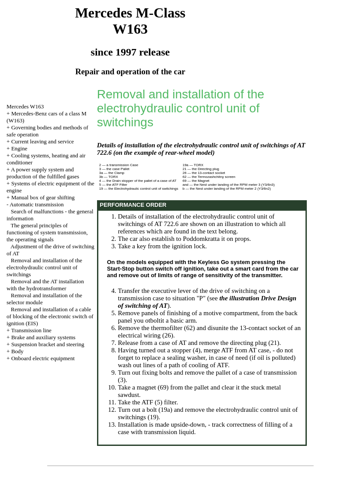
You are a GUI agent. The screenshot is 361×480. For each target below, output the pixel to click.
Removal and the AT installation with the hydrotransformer (45, 285)
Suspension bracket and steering (47, 344)
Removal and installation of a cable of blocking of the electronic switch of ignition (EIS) (50, 316)
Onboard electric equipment (43, 358)
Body (17, 351)
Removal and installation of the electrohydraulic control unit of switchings (44, 267)
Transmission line (31, 330)
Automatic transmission (37, 204)
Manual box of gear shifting (43, 197)
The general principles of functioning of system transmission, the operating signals (47, 232)
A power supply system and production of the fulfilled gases (43, 173)
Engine (19, 148)
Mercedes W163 (25, 106)
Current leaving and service (42, 141)
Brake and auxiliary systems (43, 337)
